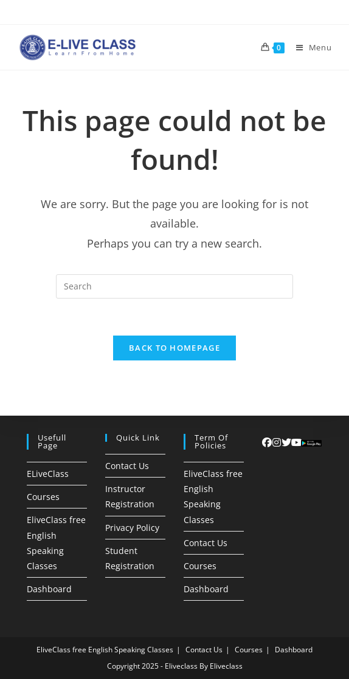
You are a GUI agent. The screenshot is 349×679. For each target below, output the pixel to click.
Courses (43, 496)
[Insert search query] (174, 286)
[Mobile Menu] (309, 47)
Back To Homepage (174, 347)
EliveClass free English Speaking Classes (104, 649)
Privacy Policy (132, 527)
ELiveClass (48, 473)
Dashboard (49, 589)
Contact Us (127, 465)
